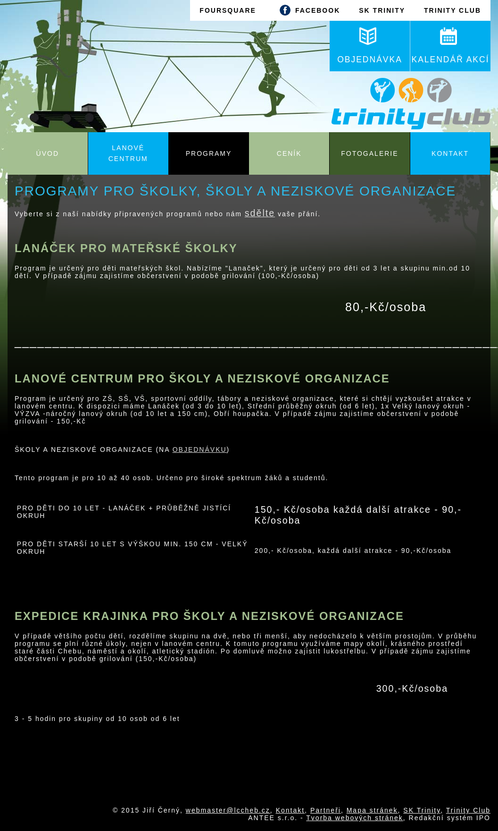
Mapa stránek (372, 810)
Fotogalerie (369, 153)
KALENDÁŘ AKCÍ (450, 45)
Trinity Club (468, 810)
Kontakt (450, 153)
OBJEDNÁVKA (369, 45)
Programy (209, 153)
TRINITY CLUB (452, 10)
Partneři (325, 810)
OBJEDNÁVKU (200, 449)
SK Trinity (421, 810)
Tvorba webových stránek (354, 818)
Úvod (47, 153)
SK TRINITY (382, 10)
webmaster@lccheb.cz (228, 810)
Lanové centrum (128, 153)
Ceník (289, 153)
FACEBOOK (307, 10)
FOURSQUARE (227, 10)
